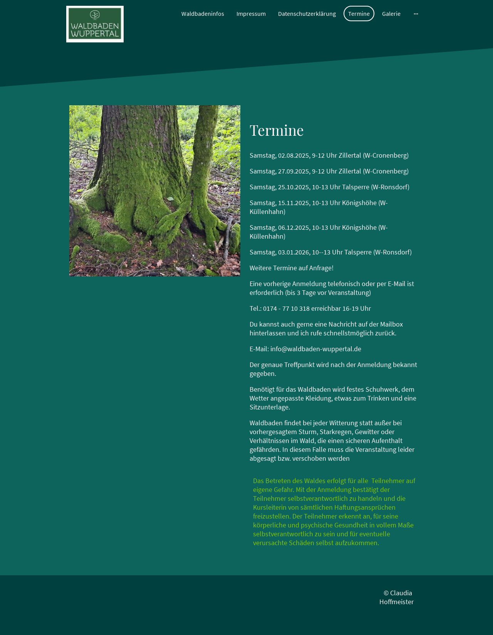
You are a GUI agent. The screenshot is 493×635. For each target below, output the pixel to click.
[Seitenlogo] (95, 24)
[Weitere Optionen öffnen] (416, 13)
